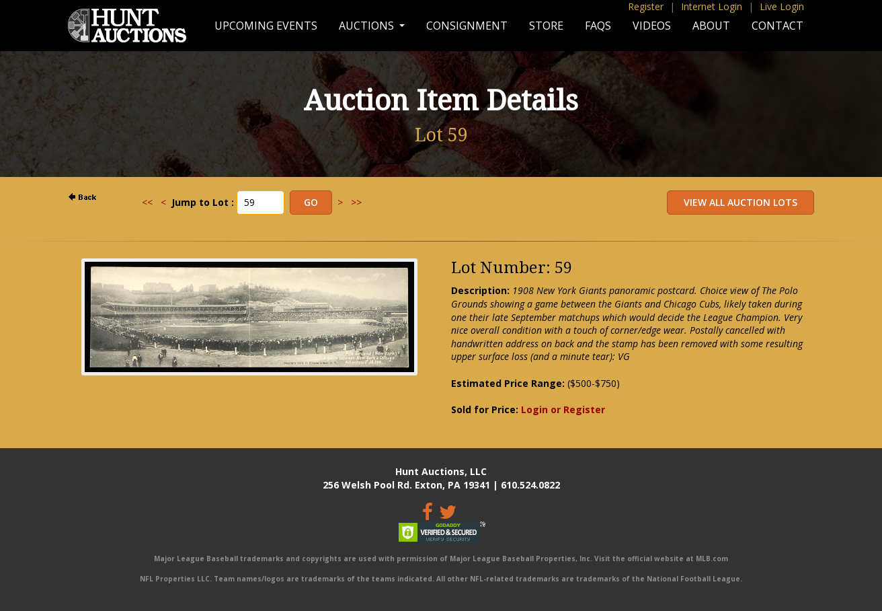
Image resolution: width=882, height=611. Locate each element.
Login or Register (563, 409)
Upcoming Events (265, 25)
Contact (777, 25)
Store (546, 25)
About (711, 25)
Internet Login (711, 6)
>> (356, 202)
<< (147, 202)
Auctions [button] (368, 25)
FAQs (598, 25)
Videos (652, 25)
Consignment (467, 25)
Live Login (782, 6)
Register (646, 6)
